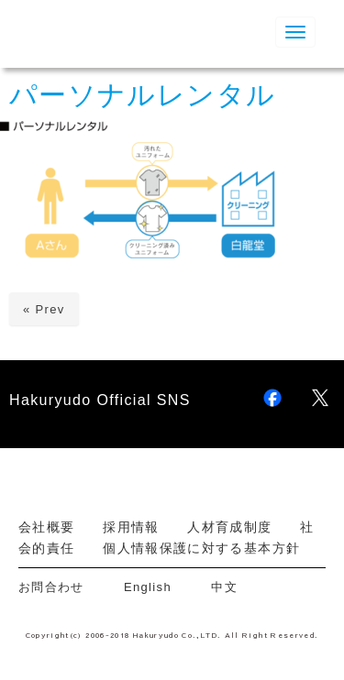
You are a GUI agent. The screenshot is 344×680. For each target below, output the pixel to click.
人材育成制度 (229, 527)
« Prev (44, 309)
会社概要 (46, 527)
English (148, 587)
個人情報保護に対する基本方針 (201, 548)
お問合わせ (57, 587)
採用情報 (131, 527)
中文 (224, 587)
